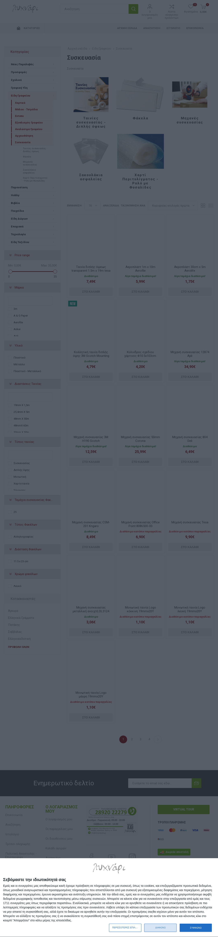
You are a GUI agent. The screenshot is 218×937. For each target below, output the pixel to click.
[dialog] (109, 897)
